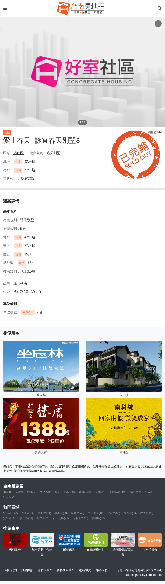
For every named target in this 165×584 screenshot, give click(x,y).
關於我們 (11, 570)
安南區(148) (10, 513)
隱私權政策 (45, 570)
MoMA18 (100, 492)
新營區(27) (98, 518)
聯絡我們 (101, 570)
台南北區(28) (80, 518)
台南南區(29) (61, 518)
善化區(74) (44, 513)
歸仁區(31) (43, 518)
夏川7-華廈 (85, 492)
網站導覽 (85, 570)
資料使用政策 (66, 570)
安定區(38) (113, 513)
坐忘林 (7, 492)
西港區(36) (130, 513)
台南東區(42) (96, 513)
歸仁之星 (135, 492)
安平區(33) (9, 518)
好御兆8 (31, 492)
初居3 (148, 492)
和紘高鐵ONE (118, 492)
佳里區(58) (61, 513)
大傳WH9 (45, 492)
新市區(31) (26, 518)
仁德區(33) (146, 513)
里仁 (58, 492)
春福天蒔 (69, 492)
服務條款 (27, 570)
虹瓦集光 (8, 497)
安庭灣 (19, 492)
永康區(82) (28, 513)
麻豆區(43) (77, 513)
